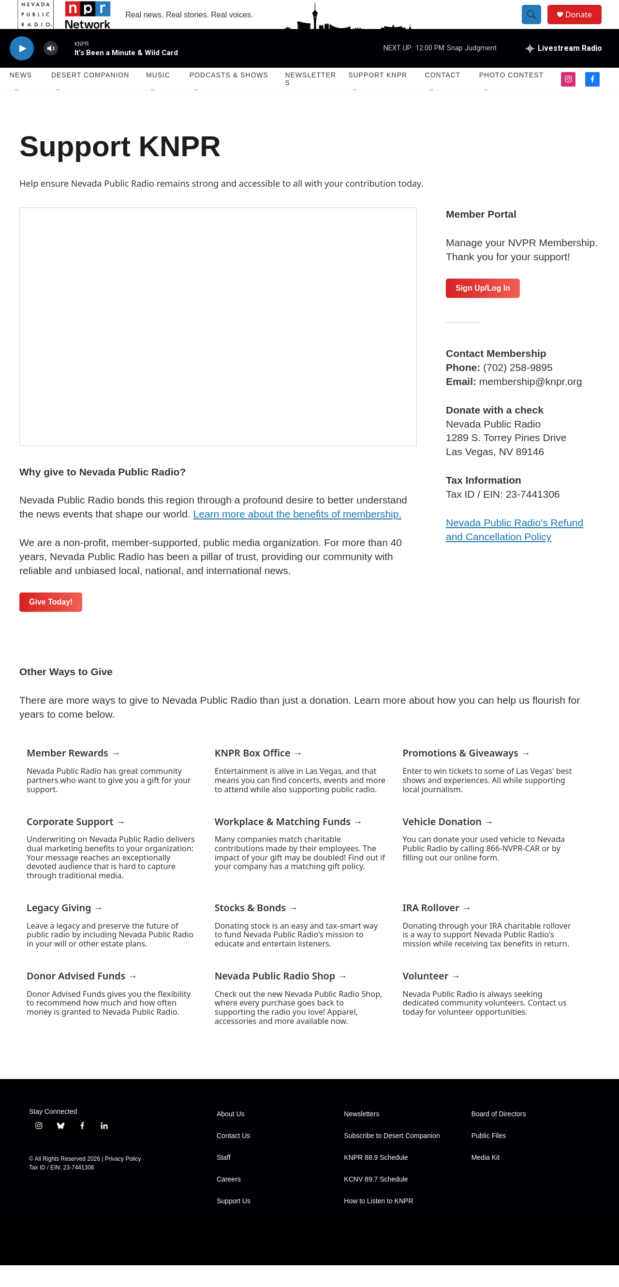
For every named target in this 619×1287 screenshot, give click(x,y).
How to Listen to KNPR (378, 1223)
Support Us (234, 1223)
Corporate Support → (76, 843)
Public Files (489, 1157)
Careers (229, 1201)
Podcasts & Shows (229, 97)
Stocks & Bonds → (256, 929)
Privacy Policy (123, 1180)
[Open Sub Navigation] (17, 112)
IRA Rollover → (436, 929)
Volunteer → (431, 997)
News (21, 97)
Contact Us (233, 1157)
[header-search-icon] (535, 25)
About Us (231, 1135)
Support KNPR (377, 97)
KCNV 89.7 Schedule (376, 1201)
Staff (224, 1179)
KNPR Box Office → (259, 774)
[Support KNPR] (218, 348)
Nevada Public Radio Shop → (281, 997)
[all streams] (563, 70)
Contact (443, 97)
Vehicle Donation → (447, 843)
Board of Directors (499, 1135)
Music (158, 97)
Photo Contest (511, 97)
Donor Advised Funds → (82, 997)
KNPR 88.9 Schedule (376, 1179)
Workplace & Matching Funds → (289, 843)
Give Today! (51, 624)
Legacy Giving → (65, 929)
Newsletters (310, 100)
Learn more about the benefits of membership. (297, 535)
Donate (585, 25)
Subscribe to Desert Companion (392, 1157)
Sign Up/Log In (483, 310)
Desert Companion (90, 97)
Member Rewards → (73, 774)
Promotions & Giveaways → (466, 774)
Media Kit (486, 1179)
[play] (21, 70)
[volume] (51, 70)
